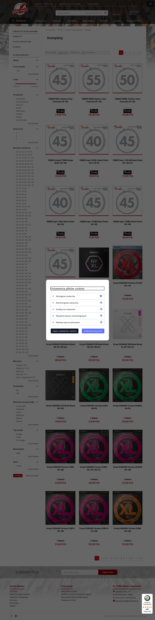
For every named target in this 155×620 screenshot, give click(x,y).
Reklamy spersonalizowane (68, 322)
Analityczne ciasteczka (65, 309)
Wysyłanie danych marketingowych (71, 315)
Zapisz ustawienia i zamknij (64, 331)
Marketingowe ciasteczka (67, 302)
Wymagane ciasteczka (65, 296)
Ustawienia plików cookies (67, 288)
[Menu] (151, 595)
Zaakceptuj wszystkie (93, 331)
